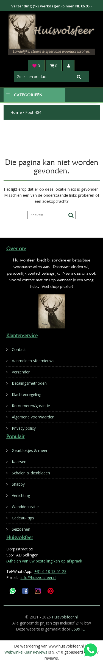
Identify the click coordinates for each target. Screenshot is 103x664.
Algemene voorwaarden (33, 417)
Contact (19, 349)
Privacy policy (24, 428)
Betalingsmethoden (29, 383)
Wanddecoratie (25, 506)
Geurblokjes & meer (30, 450)
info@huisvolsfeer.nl (38, 577)
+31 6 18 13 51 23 (50, 571)
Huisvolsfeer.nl (65, 617)
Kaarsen (19, 461)
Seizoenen (21, 529)
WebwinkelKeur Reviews (25, 652)
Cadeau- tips (23, 517)
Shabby (18, 484)
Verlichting (21, 495)
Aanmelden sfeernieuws (33, 360)
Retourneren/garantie (31, 405)
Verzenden (21, 372)
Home (16, 112)
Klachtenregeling (26, 394)
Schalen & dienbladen (31, 473)
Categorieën (24, 95)
